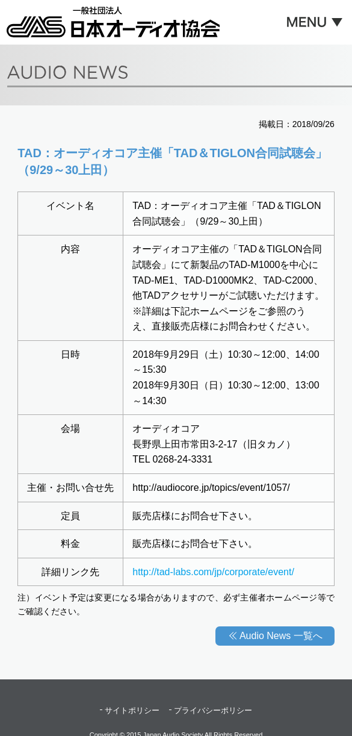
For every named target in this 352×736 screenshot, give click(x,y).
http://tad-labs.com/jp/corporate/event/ (213, 572)
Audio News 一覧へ (281, 636)
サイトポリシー (132, 710)
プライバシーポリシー (213, 710)
